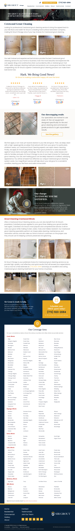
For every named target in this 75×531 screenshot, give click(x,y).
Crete (9, 389)
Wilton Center (57, 497)
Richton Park (42, 404)
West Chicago (57, 413)
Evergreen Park (12, 404)
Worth (55, 399)
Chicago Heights (12, 373)
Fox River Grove (43, 481)
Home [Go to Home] (6, 509)
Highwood (26, 461)
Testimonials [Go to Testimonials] (60, 6)
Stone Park (57, 367)
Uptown (56, 382)
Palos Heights (42, 389)
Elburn (25, 438)
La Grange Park (27, 393)
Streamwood (57, 369)
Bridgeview (11, 360)
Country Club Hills (12, 382)
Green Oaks (26, 450)
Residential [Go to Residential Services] (30, 6)
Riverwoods (57, 452)
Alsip (9, 339)
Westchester (57, 384)
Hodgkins (25, 367)
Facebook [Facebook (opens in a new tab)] (26, 519)
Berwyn (10, 356)
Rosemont (56, 350)
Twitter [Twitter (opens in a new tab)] (30, 519)
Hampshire (41, 436)
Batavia (10, 418)
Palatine (41, 386)
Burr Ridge (10, 424)
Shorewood (57, 491)
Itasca (25, 424)
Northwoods (42, 416)
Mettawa (41, 465)
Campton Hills (11, 442)
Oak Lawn (41, 376)
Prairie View (57, 450)
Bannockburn (11, 454)
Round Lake (57, 454)
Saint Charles (42, 445)
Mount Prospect (43, 358)
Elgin (24, 440)
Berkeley (10, 354)
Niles (40, 360)
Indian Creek (26, 463)
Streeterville (57, 371)
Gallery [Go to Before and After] (47, 6)
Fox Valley (25, 416)
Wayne (56, 411)
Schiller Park (57, 356)
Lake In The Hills (58, 481)
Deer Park (10, 391)
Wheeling (56, 389)
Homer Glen (26, 493)
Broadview (10, 363)
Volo (55, 465)
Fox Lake (10, 469)
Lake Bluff (25, 476)
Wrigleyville (57, 402)
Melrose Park (42, 350)
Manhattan (42, 486)
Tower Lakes (57, 461)
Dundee (25, 436)
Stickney (56, 365)
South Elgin (57, 436)
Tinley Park (57, 380)
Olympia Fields (42, 380)
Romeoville (57, 489)
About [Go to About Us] (53, 6)
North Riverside (42, 365)
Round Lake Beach (59, 456)
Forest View (26, 341)
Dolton (9, 395)
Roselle (40, 426)
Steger (56, 363)
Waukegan (57, 472)
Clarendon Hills (12, 429)
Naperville (41, 413)
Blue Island (11, 358)
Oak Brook (41, 418)
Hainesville (26, 454)
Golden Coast (27, 352)
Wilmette (56, 395)
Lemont (25, 399)
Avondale (10, 343)
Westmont (56, 416)
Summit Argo (57, 373)
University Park (58, 493)
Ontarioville (41, 424)
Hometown (26, 371)
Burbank (10, 367)
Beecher (10, 489)
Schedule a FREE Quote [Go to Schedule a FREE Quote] (49, 2)
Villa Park (41, 429)
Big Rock (10, 440)
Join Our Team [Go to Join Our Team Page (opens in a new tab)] (27, 514)
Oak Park (41, 378)
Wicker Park (57, 391)
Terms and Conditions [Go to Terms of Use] (24, 527)
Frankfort (25, 491)
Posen (40, 399)
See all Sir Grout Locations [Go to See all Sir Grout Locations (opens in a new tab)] (30, 501)
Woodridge (57, 426)
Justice (25, 382)
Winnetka (56, 397)
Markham (41, 341)
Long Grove (42, 463)
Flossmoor (10, 406)
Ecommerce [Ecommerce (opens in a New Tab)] (61, 527)
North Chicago (42, 472)
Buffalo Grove (11, 459)
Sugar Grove (57, 438)
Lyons (40, 339)
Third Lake (56, 459)
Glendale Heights (27, 420)
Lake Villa (41, 452)
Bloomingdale (11, 422)
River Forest (42, 406)
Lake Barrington (27, 474)
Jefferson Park (27, 380)
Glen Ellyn (25, 418)
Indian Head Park (27, 376)
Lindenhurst (42, 461)
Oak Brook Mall (42, 420)
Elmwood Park (11, 399)
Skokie (55, 358)
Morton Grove (42, 356)
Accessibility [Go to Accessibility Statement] (7, 527)
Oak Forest (41, 373)
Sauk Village (57, 352)
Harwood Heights (27, 360)
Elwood (25, 489)
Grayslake (10, 474)
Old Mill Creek (42, 474)
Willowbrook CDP (58, 420)
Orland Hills (41, 382)
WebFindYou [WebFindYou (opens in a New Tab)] (68, 527)
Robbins (56, 345)
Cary (24, 481)
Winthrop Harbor (58, 474)
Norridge (41, 363)
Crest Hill (10, 497)
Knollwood (26, 472)
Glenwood (26, 350)
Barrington (10, 345)
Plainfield (56, 486)
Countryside (11, 384)
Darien (9, 431)
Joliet (24, 495)
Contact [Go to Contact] (68, 6)
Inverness (25, 378)
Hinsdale (25, 422)
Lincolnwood (26, 404)
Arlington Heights (12, 341)
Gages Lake (11, 472)
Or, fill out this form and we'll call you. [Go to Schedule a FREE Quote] (56, 315)
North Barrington (43, 469)
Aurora (10, 413)
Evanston (10, 402)
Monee (40, 491)
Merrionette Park (43, 352)
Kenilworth (26, 384)
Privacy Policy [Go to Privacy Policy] (15, 527)
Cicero (9, 380)
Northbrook (42, 367)
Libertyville (41, 456)
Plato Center (42, 442)
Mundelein (41, 467)
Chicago (10, 371)
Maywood (41, 345)
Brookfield (10, 365)
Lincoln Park (26, 402)
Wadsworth (57, 467)
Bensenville (11, 420)
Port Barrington (43, 476)
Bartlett (10, 347)
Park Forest (42, 395)
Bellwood (10, 352)
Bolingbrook (11, 491)
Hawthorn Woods (27, 456)
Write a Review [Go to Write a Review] (40, 2)
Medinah (41, 411)
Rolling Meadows (58, 347)
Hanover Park (26, 356)
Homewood (26, 373)
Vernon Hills (57, 463)
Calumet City (11, 369)
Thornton (56, 378)
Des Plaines (11, 393)
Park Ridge (41, 397)
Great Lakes (11, 476)
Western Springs (58, 386)
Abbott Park (11, 450)
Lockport (25, 497)
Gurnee (25, 452)
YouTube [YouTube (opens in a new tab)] (34, 519)
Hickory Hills (26, 363)
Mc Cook (41, 347)
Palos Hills (41, 391)
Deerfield (10, 463)
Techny (56, 376)
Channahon (11, 495)
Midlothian (41, 354)
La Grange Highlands (28, 391)
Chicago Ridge (12, 376)
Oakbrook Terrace (43, 422)
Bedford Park (11, 350)
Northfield (41, 369)
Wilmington (57, 495)
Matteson (41, 343)
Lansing (25, 397)
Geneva (25, 442)
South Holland (57, 360)
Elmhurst (25, 413)
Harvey (25, 358)
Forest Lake (11, 465)
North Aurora (42, 440)
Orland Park (42, 384)
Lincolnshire (42, 459)
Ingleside (25, 465)
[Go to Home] (14, 5)
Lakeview (25, 395)
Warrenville (41, 431)
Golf (24, 354)
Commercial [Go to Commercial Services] (40, 6)
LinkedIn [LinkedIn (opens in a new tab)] (37, 519)
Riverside (56, 343)
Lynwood (25, 406)
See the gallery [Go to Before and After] (52, 134)
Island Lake (26, 467)
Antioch (10, 452)
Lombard (25, 431)
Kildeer (25, 386)
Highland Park (27, 459)
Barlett (9, 416)
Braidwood (11, 493)
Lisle (24, 429)
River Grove (57, 339)
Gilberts (25, 445)
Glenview (25, 347)
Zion (55, 476)
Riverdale (56, 341)
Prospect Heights (43, 402)
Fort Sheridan (11, 467)
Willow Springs (57, 393)
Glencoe (25, 345)
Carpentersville (12, 445)
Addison (10, 411)
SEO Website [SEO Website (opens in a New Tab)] (55, 527)
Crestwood (11, 386)
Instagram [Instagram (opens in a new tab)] (23, 519)
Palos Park (41, 393)
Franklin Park (26, 343)
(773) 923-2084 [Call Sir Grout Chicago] (65, 3)
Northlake (41, 371)
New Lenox (41, 495)
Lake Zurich (41, 454)
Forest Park (26, 339)
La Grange (26, 389)
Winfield (56, 422)
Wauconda (57, 469)
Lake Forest (42, 450)
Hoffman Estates (27, 369)
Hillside (25, 365)
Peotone (41, 497)
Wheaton (56, 418)
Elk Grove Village (12, 397)
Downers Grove (27, 411)
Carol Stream (11, 426)
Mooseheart (42, 438)
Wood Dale (57, 424)
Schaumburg (57, 354)
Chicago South (12, 378)
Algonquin (10, 481)
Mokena (41, 489)
